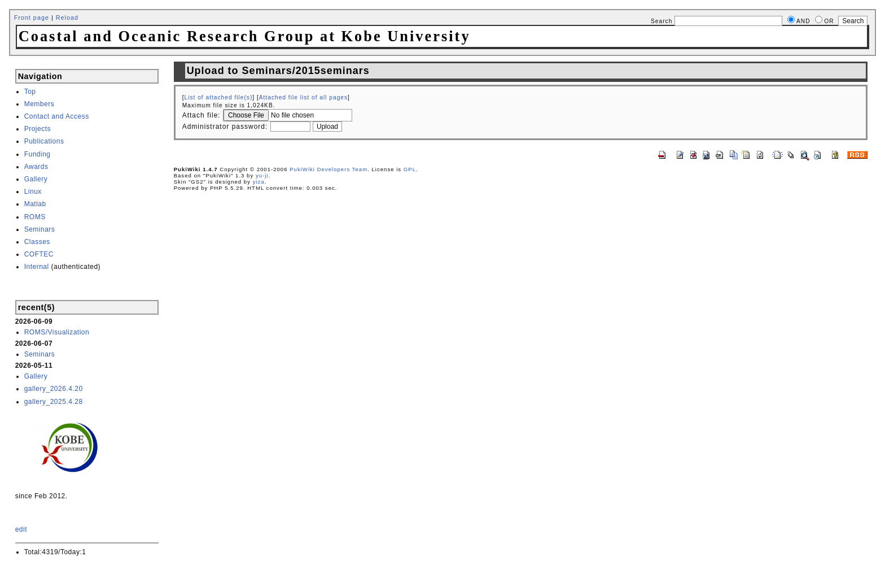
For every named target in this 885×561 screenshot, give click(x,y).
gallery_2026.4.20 (53, 389)
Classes (37, 242)
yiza (259, 182)
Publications (44, 141)
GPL (410, 169)
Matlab (35, 204)
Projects (37, 129)
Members (39, 104)
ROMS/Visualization (57, 332)
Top (30, 91)
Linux (33, 191)
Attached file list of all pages (303, 97)
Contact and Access (56, 116)
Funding (37, 154)
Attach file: (201, 115)
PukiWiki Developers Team (328, 169)
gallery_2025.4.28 (53, 402)
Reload (67, 17)
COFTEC (39, 254)
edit (21, 529)
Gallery (36, 179)
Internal (36, 267)
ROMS (35, 217)
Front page (31, 17)
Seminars (39, 229)
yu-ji (262, 175)
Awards (36, 167)
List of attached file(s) (218, 97)
